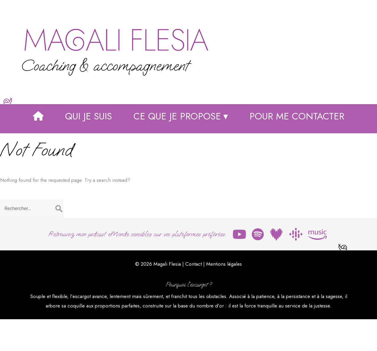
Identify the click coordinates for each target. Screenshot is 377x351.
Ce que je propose (177, 150)
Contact (193, 294)
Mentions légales (224, 294)
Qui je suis (88, 150)
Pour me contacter (296, 150)
